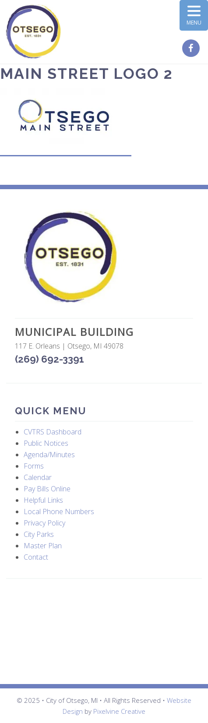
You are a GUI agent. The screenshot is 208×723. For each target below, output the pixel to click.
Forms (34, 466)
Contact (36, 557)
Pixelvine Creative (119, 711)
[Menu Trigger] (194, 15)
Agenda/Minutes (49, 454)
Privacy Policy (44, 523)
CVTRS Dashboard (52, 432)
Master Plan (43, 545)
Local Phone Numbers (59, 511)
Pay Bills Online (47, 489)
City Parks (39, 534)
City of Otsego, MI (33, 31)
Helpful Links (43, 500)
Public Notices (46, 443)
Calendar (38, 477)
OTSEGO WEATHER (104, 631)
